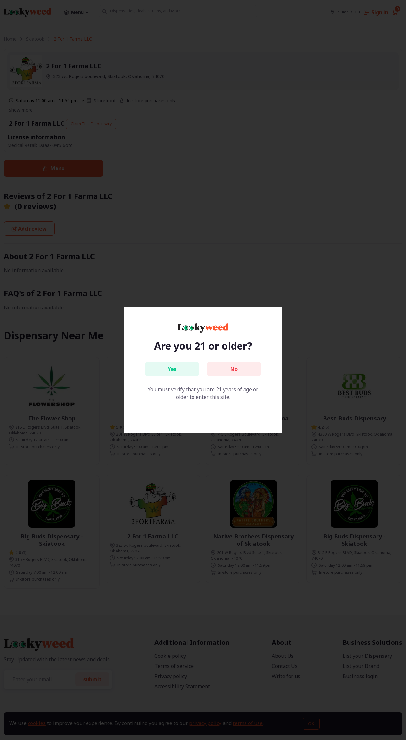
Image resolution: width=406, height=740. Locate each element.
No (234, 369)
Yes (172, 369)
